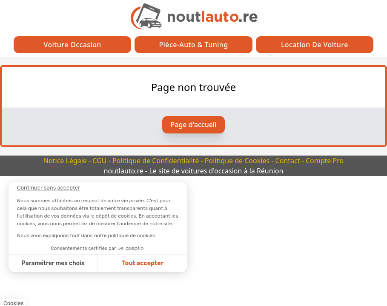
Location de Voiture (314, 44)
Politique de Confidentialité (156, 160)
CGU (100, 160)
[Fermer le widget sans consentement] (48, 188)
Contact (288, 160)
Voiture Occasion (72, 44)
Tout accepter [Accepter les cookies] (142, 263)
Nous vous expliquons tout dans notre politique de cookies (86, 235)
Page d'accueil (194, 124)
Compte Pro (325, 160)
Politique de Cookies (238, 160)
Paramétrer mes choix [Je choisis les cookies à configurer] (53, 263)
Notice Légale (66, 160)
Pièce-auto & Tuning (193, 44)
